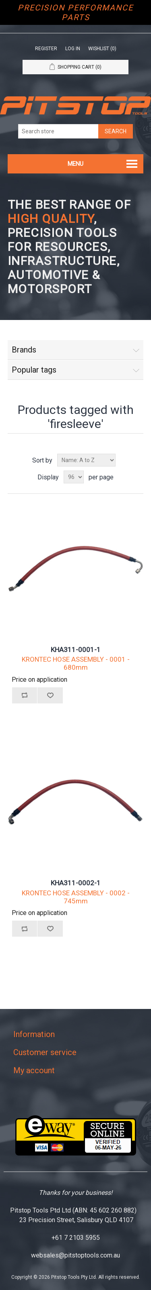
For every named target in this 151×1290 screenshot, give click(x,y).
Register (46, 48)
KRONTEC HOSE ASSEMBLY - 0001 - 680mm (76, 663)
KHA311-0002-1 (76, 883)
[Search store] (58, 131)
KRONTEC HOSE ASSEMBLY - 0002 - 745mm (76, 897)
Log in (72, 48)
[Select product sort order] (86, 460)
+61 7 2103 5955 (76, 1237)
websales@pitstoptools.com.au (75, 1255)
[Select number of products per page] (74, 477)
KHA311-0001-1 (76, 650)
